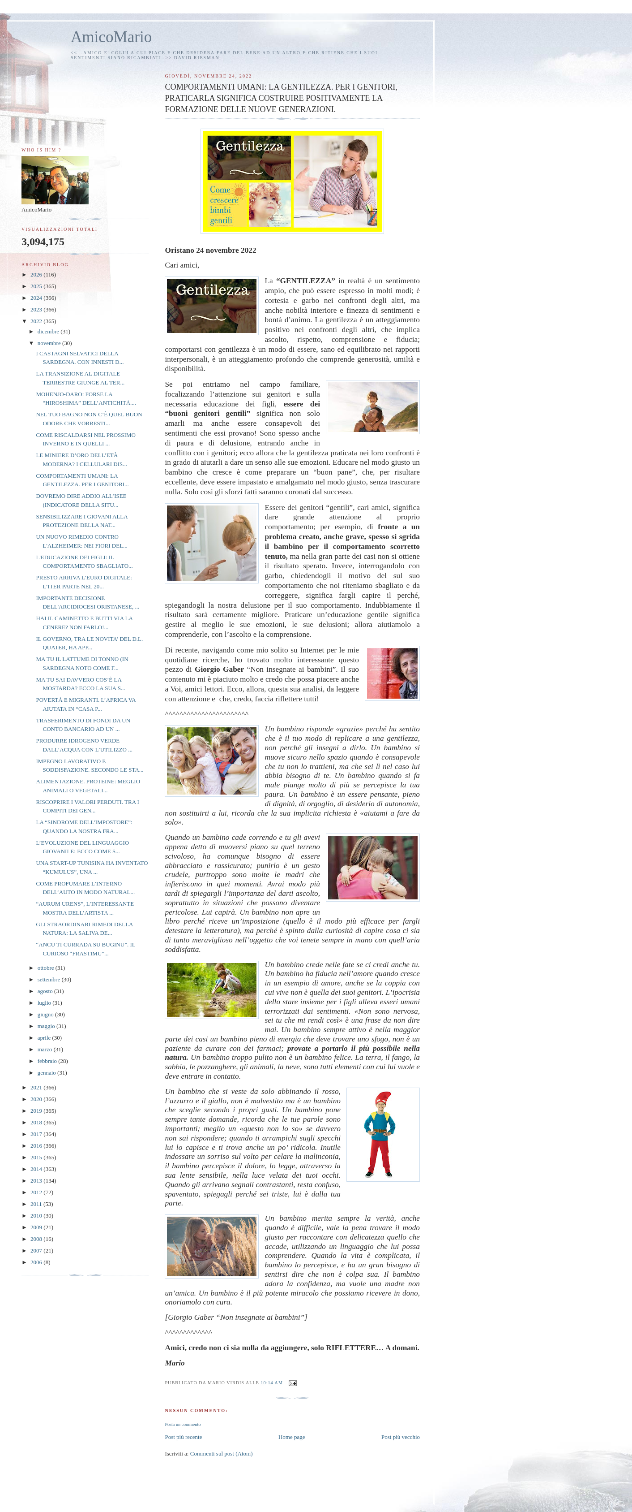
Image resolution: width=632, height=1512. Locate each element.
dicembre (49, 331)
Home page (291, 1437)
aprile (45, 1037)
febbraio (48, 1061)
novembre (50, 343)
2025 (36, 286)
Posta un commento (183, 1424)
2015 (36, 1157)
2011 (36, 1204)
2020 (36, 1099)
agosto (46, 991)
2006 (36, 1262)
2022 (36, 321)
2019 (36, 1110)
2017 (36, 1134)
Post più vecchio (400, 1437)
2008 (36, 1239)
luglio (45, 1002)
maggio (47, 1026)
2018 (36, 1122)
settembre (50, 979)
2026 (36, 274)
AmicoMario (111, 37)
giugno (46, 1014)
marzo (46, 1049)
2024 (36, 297)
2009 (36, 1227)
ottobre (47, 967)
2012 (36, 1192)
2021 (36, 1087)
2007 (36, 1250)
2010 (36, 1215)
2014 (36, 1169)
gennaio (47, 1072)
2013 (36, 1180)
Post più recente (183, 1437)
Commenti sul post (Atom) (221, 1453)
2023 (36, 309)
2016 (36, 1145)
